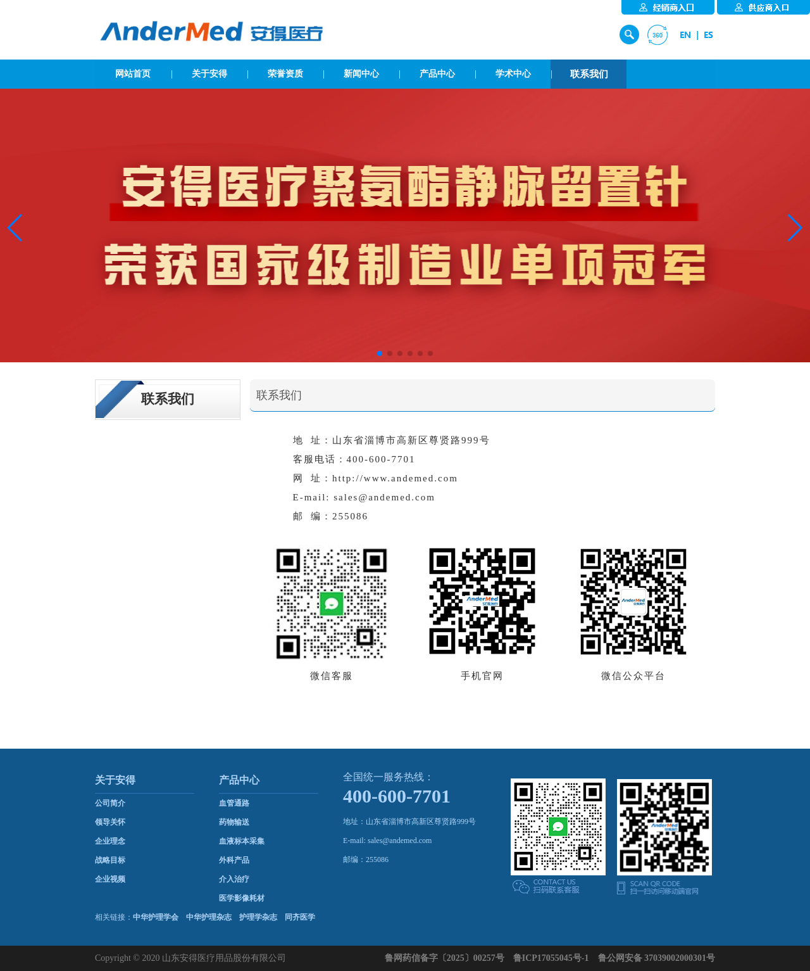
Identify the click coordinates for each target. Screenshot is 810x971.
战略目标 (110, 860)
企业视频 (110, 879)
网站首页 (133, 74)
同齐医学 (300, 917)
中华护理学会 (155, 917)
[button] (14, 228)
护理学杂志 (258, 917)
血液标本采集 (242, 841)
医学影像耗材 (242, 898)
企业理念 (110, 841)
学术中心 (513, 74)
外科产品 (234, 860)
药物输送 (234, 822)
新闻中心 (361, 74)
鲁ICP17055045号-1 (551, 958)
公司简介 (110, 803)
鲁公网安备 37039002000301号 (657, 958)
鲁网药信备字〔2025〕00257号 (444, 958)
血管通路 (234, 803)
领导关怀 (110, 822)
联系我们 (589, 74)
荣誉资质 (285, 74)
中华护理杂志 (209, 917)
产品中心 (437, 74)
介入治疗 (234, 879)
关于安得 (209, 74)
